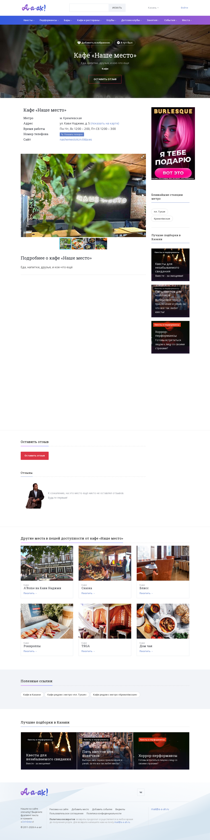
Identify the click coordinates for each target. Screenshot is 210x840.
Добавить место (80, 809)
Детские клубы (131, 20)
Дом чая (146, 646)
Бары (68, 20)
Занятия (153, 20)
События (170, 20)
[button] (143, 157)
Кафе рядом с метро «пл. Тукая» (67, 694)
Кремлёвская (162, 218)
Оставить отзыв (105, 79)
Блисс (144, 588)
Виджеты (120, 809)
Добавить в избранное (94, 42)
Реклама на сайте (59, 809)
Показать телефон (72, 134)
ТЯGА (85, 646)
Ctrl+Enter (27, 821)
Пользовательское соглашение (66, 813)
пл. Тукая (159, 211)
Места (187, 20)
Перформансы (49, 20)
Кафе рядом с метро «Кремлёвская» (115, 694)
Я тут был (124, 42)
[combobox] (89, 8)
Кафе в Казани (32, 694)
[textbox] (89, 5)
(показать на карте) (105, 123)
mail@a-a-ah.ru (122, 822)
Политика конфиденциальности (104, 813)
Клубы (111, 20)
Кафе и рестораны (89, 20)
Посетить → (30, 593)
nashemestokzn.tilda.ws (76, 139)
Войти (184, 7)
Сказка (86, 588)
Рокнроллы (32, 646)
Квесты (29, 20)
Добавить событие (102, 809)
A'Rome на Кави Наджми (42, 588)
